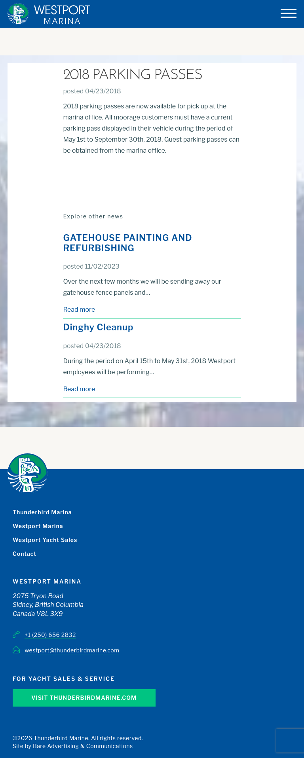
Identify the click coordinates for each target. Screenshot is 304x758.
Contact (24, 553)
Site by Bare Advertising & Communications (73, 746)
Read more (79, 309)
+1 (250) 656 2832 (50, 634)
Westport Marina (38, 526)
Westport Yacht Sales (45, 539)
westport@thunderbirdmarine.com (72, 650)
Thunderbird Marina (42, 512)
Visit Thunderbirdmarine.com (84, 697)
